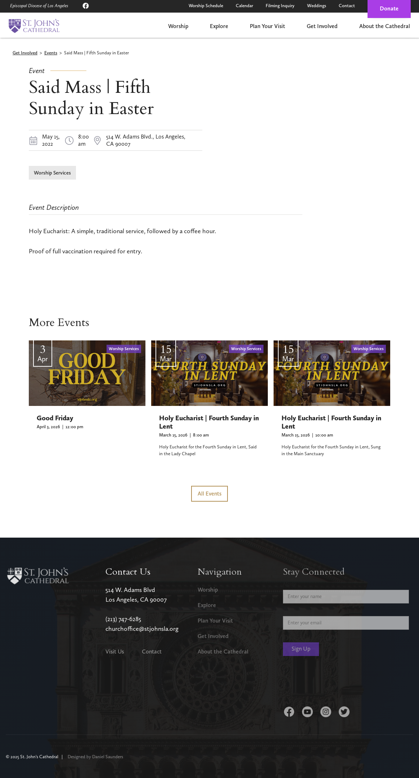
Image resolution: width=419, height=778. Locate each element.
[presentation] (337, 683)
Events (50, 53)
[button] (178, 26)
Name (290, 584)
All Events (209, 493)
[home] (34, 26)
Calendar (244, 5)
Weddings (316, 5)
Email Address (299, 610)
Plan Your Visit (267, 26)
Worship (178, 26)
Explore (219, 26)
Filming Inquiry (280, 5)
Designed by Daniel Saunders (95, 756)
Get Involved (322, 26)
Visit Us (114, 651)
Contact (347, 5)
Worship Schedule (206, 5)
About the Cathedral (384, 26)
